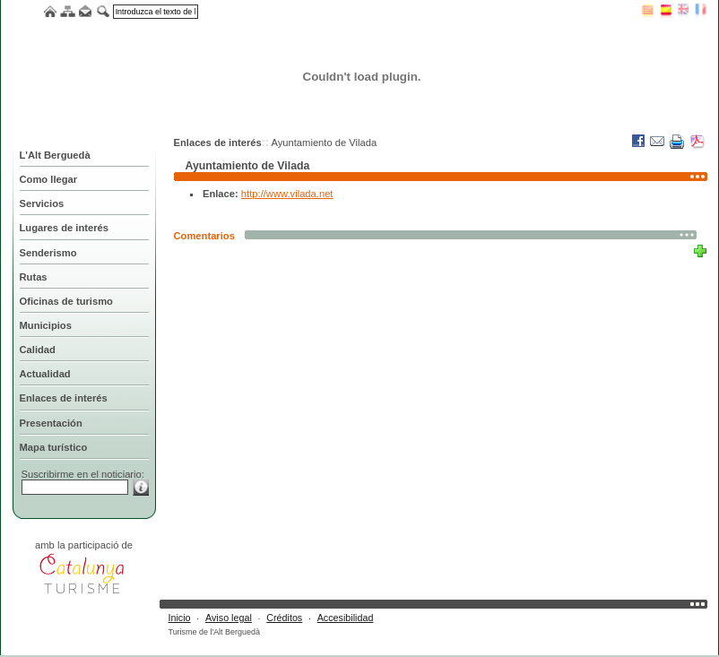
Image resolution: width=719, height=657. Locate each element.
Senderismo (48, 252)
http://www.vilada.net (287, 193)
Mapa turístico (54, 447)
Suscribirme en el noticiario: (83, 474)
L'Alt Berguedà (55, 155)
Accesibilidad (345, 617)
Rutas (34, 277)
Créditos (284, 617)
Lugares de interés (64, 227)
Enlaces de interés (64, 398)
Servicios (42, 203)
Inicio (180, 617)
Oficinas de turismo (66, 301)
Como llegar (49, 179)
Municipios (46, 325)
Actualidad (45, 373)
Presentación (51, 423)
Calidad (38, 349)
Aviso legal (228, 617)
